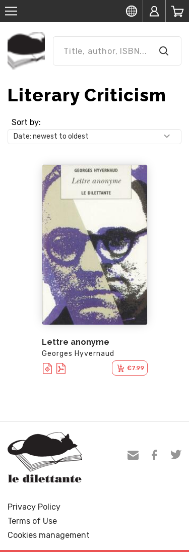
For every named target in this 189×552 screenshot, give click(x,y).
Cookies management (49, 535)
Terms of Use (32, 521)
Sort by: (26, 122)
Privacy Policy (34, 507)
